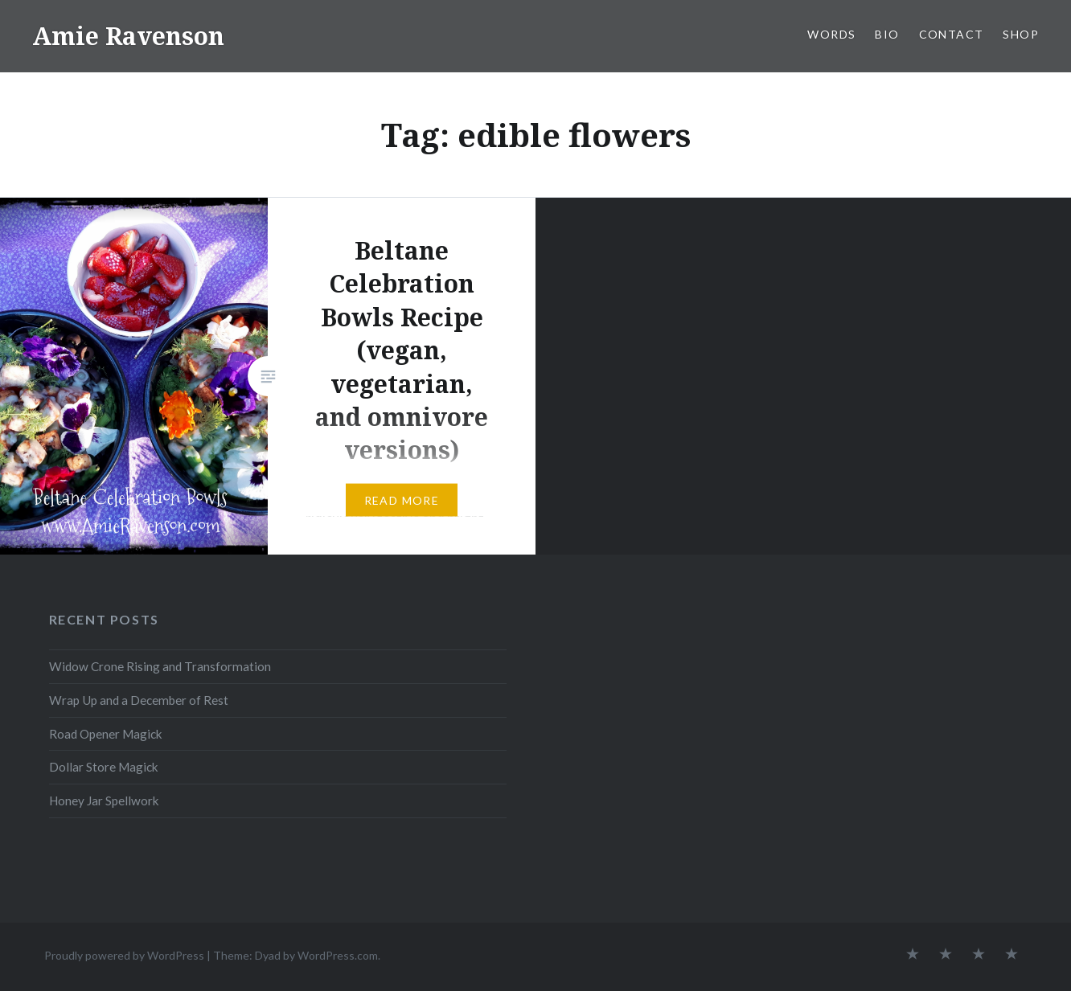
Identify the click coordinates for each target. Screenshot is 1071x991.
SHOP (1021, 34)
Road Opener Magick (105, 734)
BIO (887, 34)
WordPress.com (338, 955)
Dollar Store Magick (103, 767)
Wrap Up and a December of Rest (138, 700)
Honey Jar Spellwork (104, 800)
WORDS (831, 34)
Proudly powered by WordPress (124, 955)
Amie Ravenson (128, 35)
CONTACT (951, 34)
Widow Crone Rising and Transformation (160, 666)
